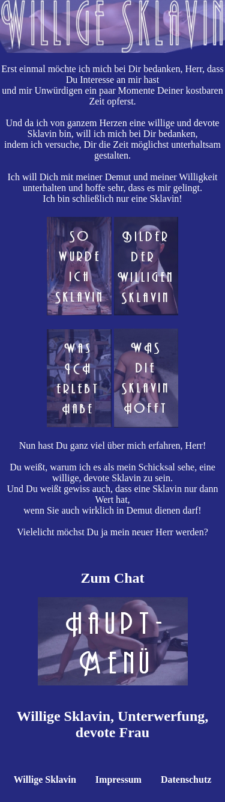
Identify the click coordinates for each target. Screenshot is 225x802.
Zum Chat (112, 578)
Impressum (118, 779)
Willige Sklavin (45, 779)
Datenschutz (186, 779)
